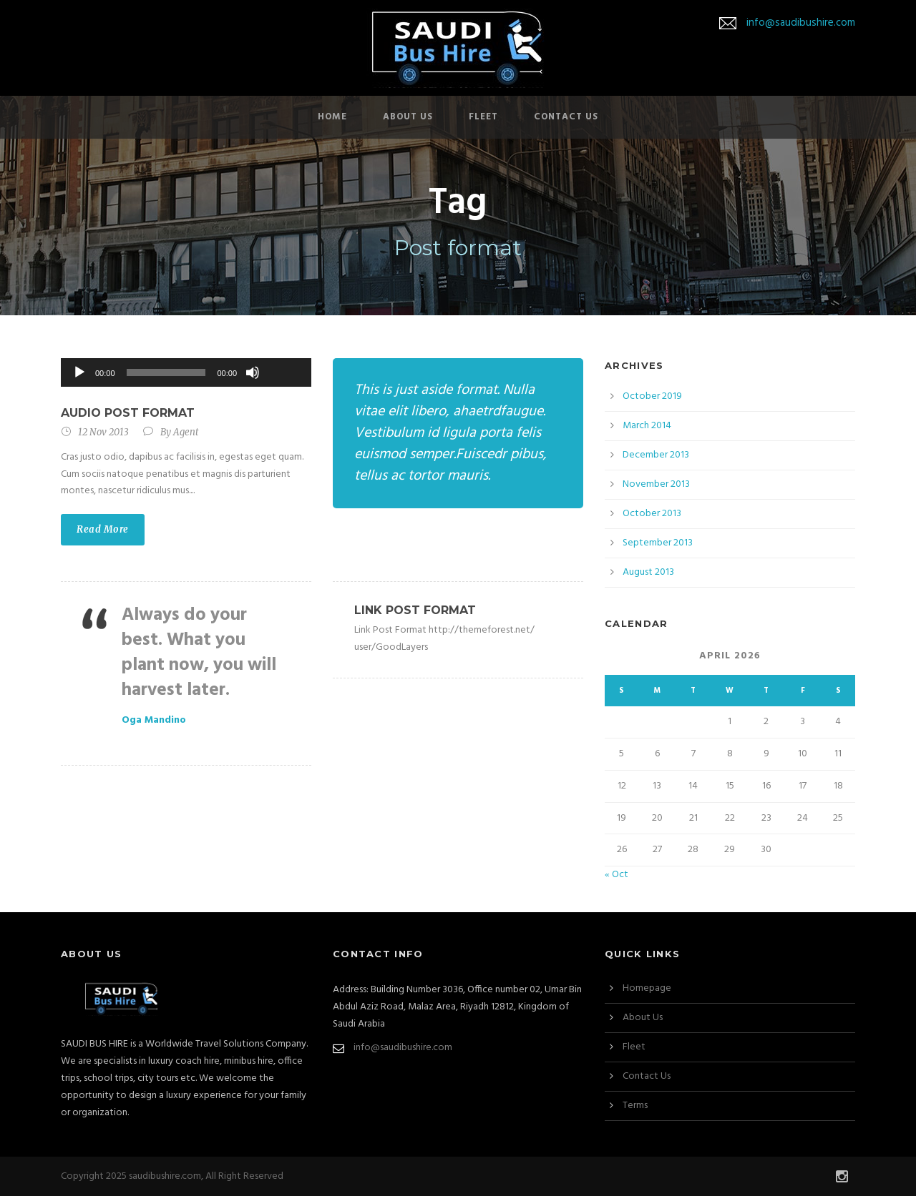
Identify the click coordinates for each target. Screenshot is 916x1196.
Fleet (483, 116)
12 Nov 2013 (103, 432)
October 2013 (652, 513)
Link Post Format (415, 610)
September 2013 (658, 543)
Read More (103, 529)
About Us (408, 116)
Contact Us (566, 116)
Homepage (647, 988)
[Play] (79, 372)
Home (332, 116)
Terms (635, 1105)
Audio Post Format (128, 413)
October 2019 (652, 396)
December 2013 (656, 455)
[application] (186, 372)
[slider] (166, 372)
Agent (186, 432)
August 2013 (648, 572)
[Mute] (252, 372)
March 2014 (647, 425)
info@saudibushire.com (800, 22)
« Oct (616, 874)
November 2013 (656, 484)
